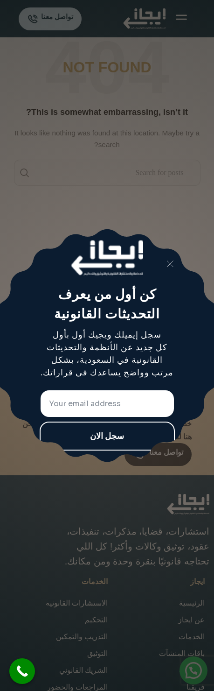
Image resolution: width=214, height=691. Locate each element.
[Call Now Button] (22, 671)
